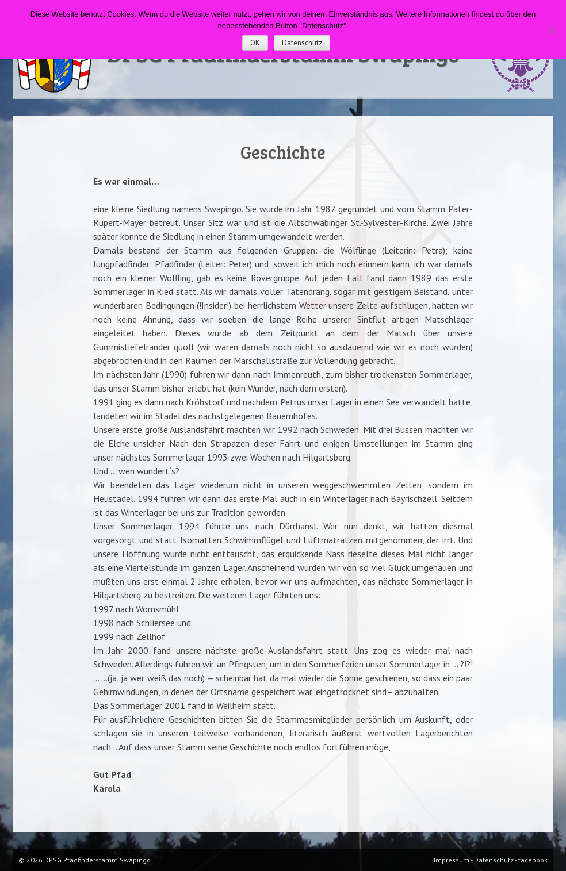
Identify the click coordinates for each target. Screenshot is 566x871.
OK (255, 43)
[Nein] (551, 30)
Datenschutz (302, 43)
